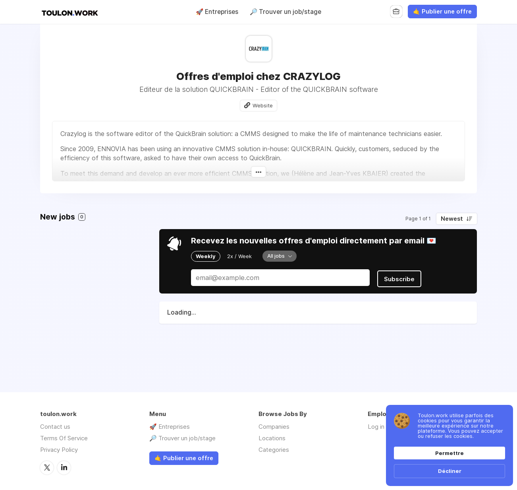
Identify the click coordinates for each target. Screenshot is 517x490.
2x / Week (239, 256)
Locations (272, 438)
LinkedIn (64, 467)
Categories (273, 449)
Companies (273, 426)
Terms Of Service (64, 438)
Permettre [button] (449, 453)
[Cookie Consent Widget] (449, 445)
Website (263, 105)
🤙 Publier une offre (442, 11)
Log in (376, 426)
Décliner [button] (449, 471)
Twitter (47, 467)
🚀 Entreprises (217, 12)
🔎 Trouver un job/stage (285, 12)
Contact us (55, 426)
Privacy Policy (59, 449)
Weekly (206, 256)
